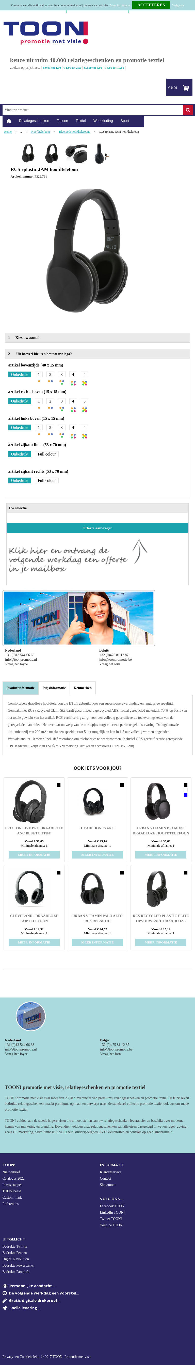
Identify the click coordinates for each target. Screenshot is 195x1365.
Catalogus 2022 (14, 1178)
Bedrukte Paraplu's (16, 1272)
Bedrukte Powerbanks (18, 1265)
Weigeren (178, 5)
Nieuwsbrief (11, 1172)
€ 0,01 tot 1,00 (52, 67)
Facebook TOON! (113, 1206)
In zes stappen (13, 1185)
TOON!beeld (12, 1191)
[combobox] (93, 110)
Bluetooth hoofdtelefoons (74, 131)
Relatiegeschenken (34, 121)
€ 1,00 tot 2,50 (72, 67)
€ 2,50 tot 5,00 (93, 67)
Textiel (81, 121)
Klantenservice (110, 1172)
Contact (105, 1178)
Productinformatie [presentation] (21, 688)
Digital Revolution (16, 1259)
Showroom (108, 1185)
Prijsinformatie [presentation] (54, 688)
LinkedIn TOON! (112, 1212)
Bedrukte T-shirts (15, 1246)
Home (9, 121)
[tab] (21, 688)
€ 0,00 (172, 88)
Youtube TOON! (112, 1225)
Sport (124, 121)
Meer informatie (120, 5)
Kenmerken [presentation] (83, 688)
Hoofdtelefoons (40, 131)
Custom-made (13, 1197)
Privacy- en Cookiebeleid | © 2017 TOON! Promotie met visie (47, 1357)
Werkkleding (103, 121)
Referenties (11, 1204)
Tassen (62, 121)
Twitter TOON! (111, 1219)
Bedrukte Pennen (15, 1253)
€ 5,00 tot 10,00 (114, 67)
